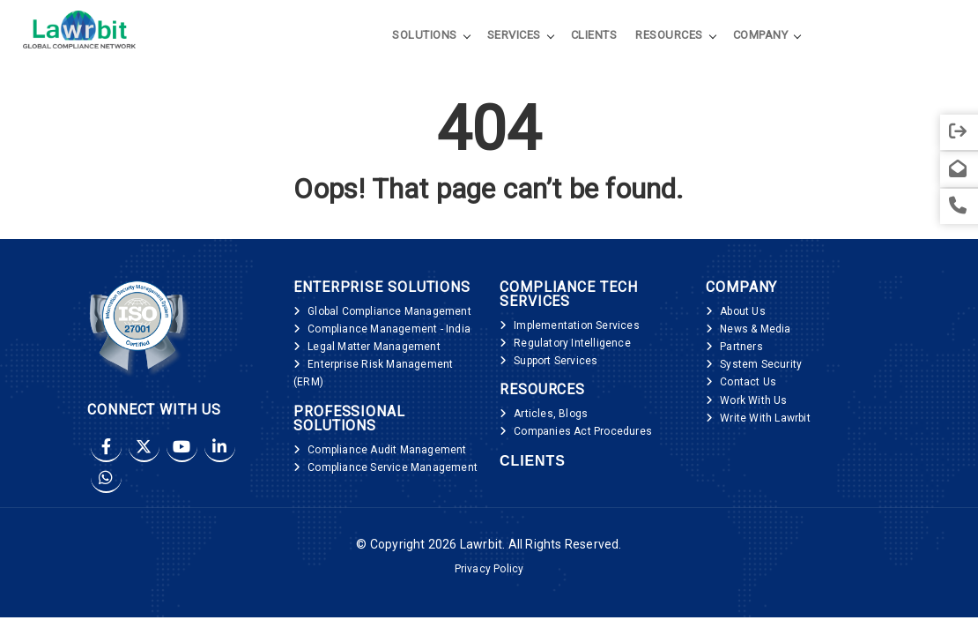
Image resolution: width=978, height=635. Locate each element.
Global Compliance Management (389, 311)
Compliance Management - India (388, 329)
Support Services (555, 361)
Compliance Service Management (392, 467)
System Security (761, 364)
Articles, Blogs (551, 413)
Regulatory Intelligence (572, 343)
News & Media (755, 329)
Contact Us (748, 382)
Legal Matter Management (374, 346)
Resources (669, 34)
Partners (741, 346)
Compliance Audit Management (386, 450)
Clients (594, 34)
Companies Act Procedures (583, 431)
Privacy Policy (489, 569)
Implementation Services (577, 325)
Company (761, 34)
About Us (743, 311)
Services (514, 34)
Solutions (424, 34)
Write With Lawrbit (765, 418)
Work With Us (753, 400)
